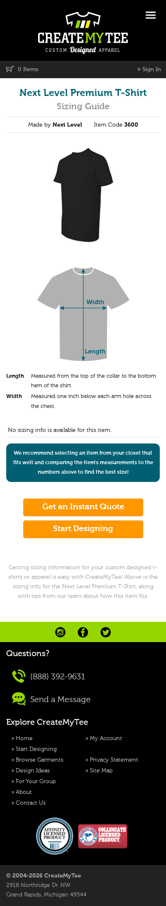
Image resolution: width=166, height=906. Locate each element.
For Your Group (36, 781)
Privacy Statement (114, 760)
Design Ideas (33, 771)
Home (24, 738)
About (24, 792)
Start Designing (36, 749)
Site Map (101, 771)
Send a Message (51, 699)
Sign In (151, 69)
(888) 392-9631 (48, 676)
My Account (106, 738)
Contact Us (31, 803)
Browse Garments (39, 760)
